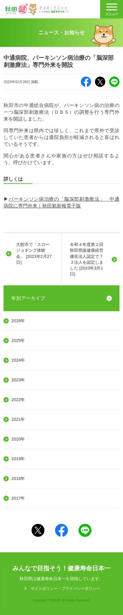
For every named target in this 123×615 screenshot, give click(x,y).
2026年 (18, 320)
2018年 (18, 478)
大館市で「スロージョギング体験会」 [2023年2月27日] (34, 253)
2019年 (18, 458)
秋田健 (37, 9)
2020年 (18, 439)
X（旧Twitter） (100, 82)
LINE (114, 82)
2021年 (18, 419)
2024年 (18, 360)
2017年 (18, 498)
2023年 (18, 379)
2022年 (18, 399)
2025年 (18, 340)
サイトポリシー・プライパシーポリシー (65, 588)
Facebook (86, 82)
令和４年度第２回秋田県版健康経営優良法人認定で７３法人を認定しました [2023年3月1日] (86, 259)
